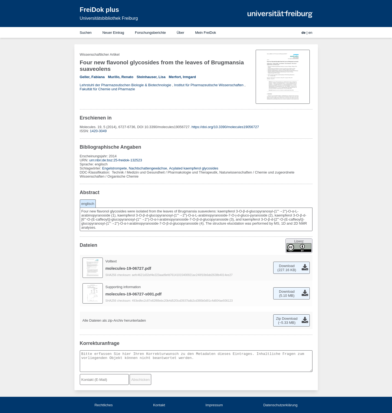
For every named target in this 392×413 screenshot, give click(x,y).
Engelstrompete (114, 168)
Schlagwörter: (91, 168)
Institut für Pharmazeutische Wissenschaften (209, 85)
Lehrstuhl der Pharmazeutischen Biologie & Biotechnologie (125, 85)
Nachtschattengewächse (148, 168)
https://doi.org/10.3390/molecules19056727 (225, 127)
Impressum (214, 405)
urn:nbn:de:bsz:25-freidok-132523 (115, 160)
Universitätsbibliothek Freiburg (109, 18)
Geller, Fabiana (92, 77)
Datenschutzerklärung (280, 405)
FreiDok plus (99, 9)
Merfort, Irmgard (182, 77)
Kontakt (159, 405)
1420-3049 (98, 131)
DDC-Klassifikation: (95, 172)
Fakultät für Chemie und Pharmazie (107, 89)
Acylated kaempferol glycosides (193, 168)
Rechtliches (103, 405)
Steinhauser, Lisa (151, 77)
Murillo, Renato (120, 77)
